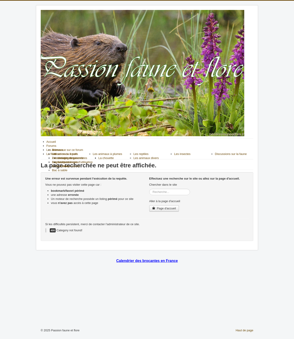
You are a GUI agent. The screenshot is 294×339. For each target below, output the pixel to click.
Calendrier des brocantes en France (147, 261)
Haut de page (244, 330)
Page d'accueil (164, 208)
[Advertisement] (147, 296)
